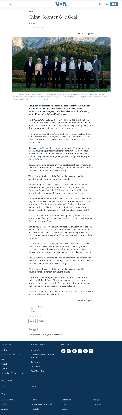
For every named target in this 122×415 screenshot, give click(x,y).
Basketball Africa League (12, 373)
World (31, 12)
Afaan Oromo (7, 400)
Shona (65, 404)
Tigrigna (96, 400)
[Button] (81, 33)
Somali (65, 409)
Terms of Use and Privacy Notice (42, 356)
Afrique (4, 409)
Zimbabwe (96, 404)
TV (2, 386)
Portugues (66, 400)
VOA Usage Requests (40, 371)
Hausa (34, 400)
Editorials (35, 362)
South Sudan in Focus (11, 355)
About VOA (36, 350)
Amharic (5, 404)
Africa (4, 350)
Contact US (36, 367)
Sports (4, 368)
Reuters (31, 23)
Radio (34, 386)
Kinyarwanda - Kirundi (42, 404)
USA (3, 359)
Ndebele (35, 409)
